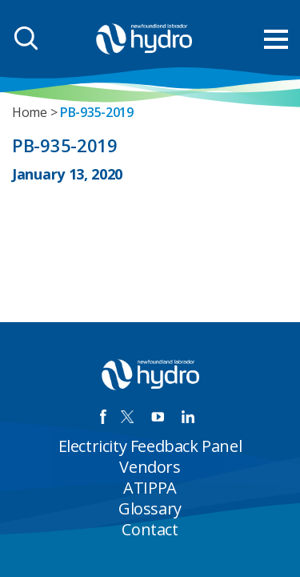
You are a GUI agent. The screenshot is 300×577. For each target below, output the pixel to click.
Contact (150, 529)
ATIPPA (150, 487)
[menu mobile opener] (276, 39)
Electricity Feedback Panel (150, 446)
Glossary (150, 508)
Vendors (149, 467)
